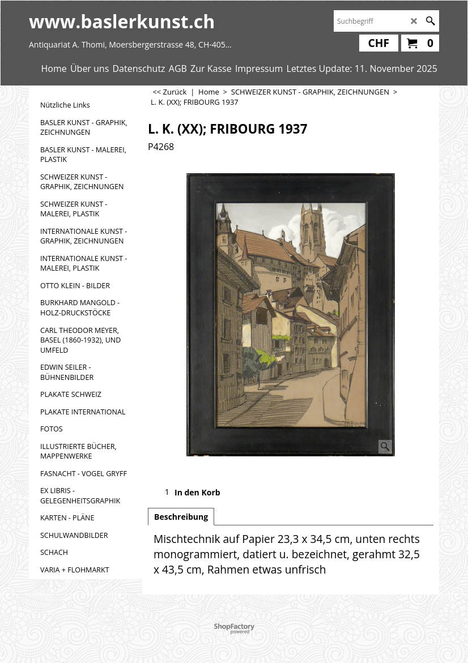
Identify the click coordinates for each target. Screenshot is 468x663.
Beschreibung (181, 516)
